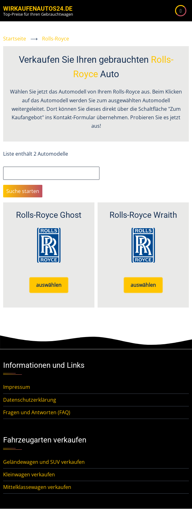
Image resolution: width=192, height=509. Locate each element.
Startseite (14, 38)
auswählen (48, 284)
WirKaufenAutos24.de (37, 8)
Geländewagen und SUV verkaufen (44, 461)
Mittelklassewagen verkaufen (37, 487)
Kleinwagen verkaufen (29, 474)
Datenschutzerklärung (29, 399)
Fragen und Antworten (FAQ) (36, 412)
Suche (10, 162)
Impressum (16, 386)
